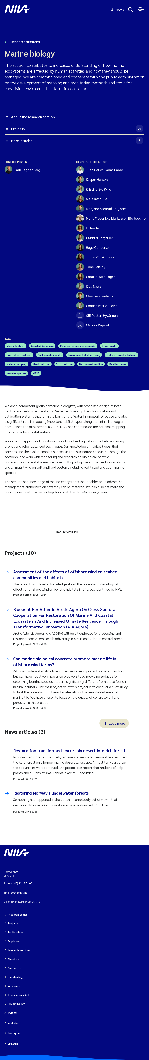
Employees (14, 939)
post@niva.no (19, 892)
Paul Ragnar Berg (22, 170)
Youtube (13, 1018)
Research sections (25, 41)
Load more (114, 723)
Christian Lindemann (96, 296)
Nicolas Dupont (92, 325)
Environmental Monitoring (84, 355)
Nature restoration (91, 364)
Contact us (15, 965)
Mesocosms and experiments (77, 345)
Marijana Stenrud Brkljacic (101, 208)
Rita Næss (88, 286)
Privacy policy (16, 999)
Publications (15, 931)
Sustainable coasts (50, 355)
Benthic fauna (117, 364)
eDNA (36, 373)
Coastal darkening (42, 345)
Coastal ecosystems (19, 355)
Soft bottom (64, 364)
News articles (77, 140)
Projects (77, 128)
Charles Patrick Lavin (97, 306)
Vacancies (14, 982)
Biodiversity (109, 345)
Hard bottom (41, 364)
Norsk (117, 9)
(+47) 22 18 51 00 (21, 883)
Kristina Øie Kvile (93, 189)
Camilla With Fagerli (96, 276)
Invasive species (16, 373)
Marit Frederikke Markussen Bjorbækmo (107, 218)
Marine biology (15, 345)
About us (13, 956)
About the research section (33, 116)
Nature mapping (16, 364)
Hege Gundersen (93, 247)
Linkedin (13, 1037)
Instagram (14, 1028)
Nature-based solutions (121, 355)
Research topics (18, 914)
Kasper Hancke (92, 179)
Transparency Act (18, 991)
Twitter (12, 1008)
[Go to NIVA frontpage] (56, 9)
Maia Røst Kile (91, 199)
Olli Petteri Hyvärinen (97, 315)
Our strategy (16, 974)
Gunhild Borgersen (95, 238)
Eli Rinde (87, 228)
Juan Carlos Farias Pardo (99, 170)
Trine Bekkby (90, 267)
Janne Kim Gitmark (95, 257)
